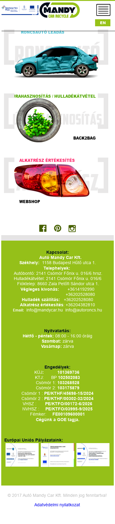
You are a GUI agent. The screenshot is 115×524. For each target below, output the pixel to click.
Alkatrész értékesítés (47, 160)
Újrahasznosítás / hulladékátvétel (53, 96)
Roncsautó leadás (42, 32)
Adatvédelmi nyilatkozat (57, 504)
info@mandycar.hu (45, 309)
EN (103, 22)
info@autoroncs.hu (83, 309)
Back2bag (84, 138)
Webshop (29, 201)
